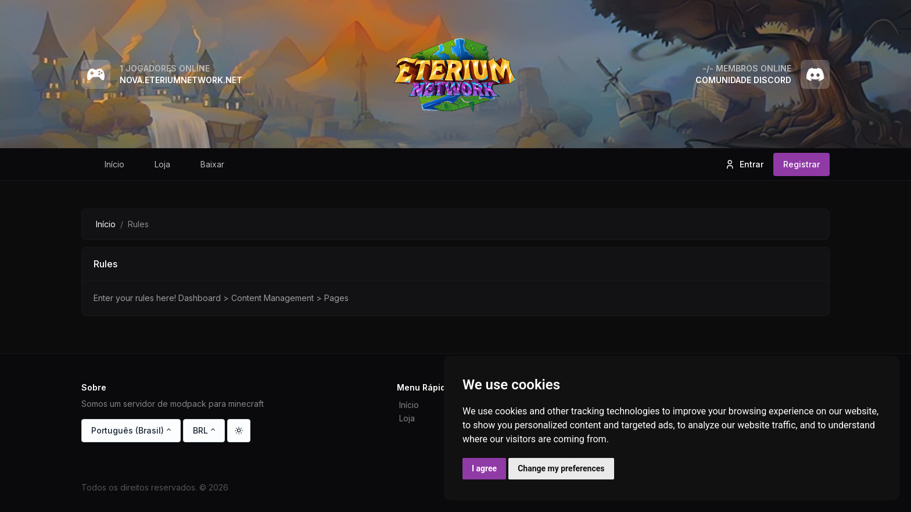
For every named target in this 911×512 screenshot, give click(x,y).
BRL (200, 430)
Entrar (744, 164)
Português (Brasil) (127, 430)
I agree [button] (484, 468)
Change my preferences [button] (561, 468)
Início (106, 224)
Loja (407, 418)
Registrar (801, 164)
